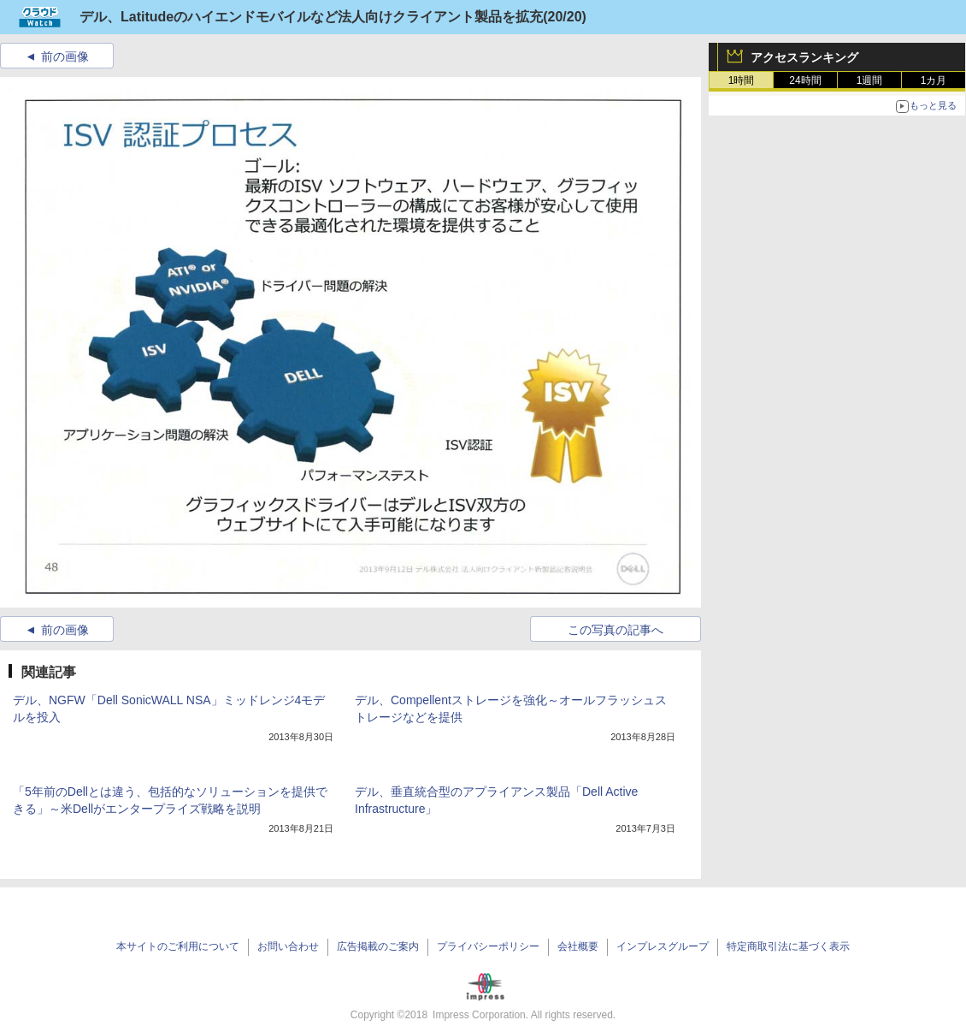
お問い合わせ (288, 946)
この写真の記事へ (615, 630)
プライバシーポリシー (488, 946)
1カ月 (934, 80)
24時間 (805, 80)
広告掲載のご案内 (378, 946)
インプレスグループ (662, 946)
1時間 (741, 80)
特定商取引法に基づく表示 (788, 946)
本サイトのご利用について (177, 946)
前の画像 (65, 56)
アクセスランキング (804, 57)
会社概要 (577, 946)
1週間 (870, 80)
